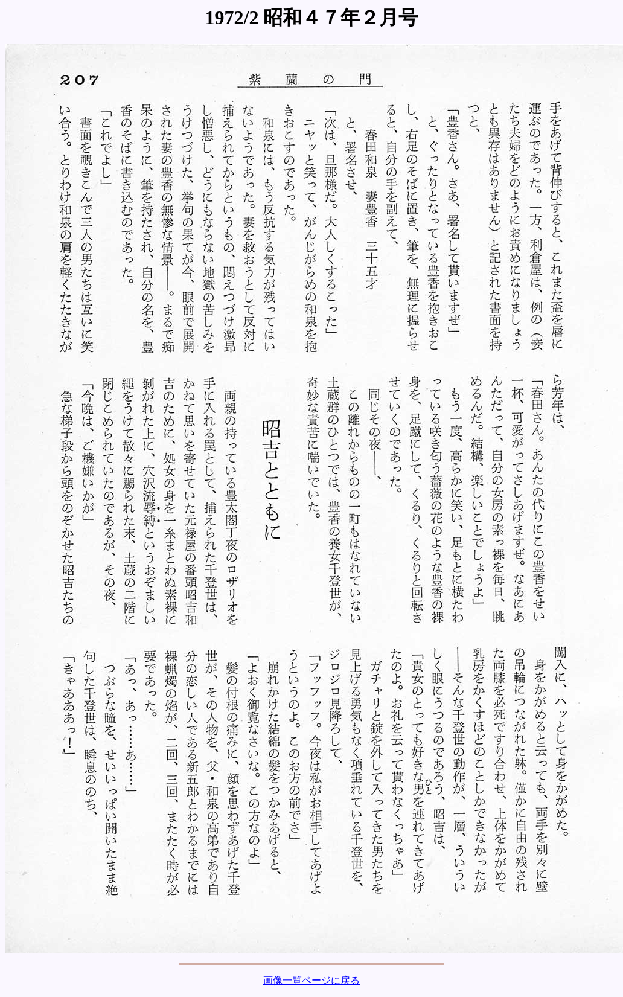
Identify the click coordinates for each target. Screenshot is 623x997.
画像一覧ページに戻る (311, 980)
